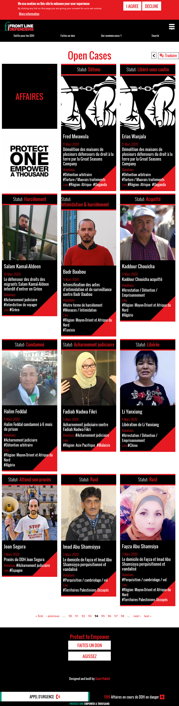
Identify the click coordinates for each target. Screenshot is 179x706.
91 (77, 616)
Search (155, 36)
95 (103, 616)
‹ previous (52, 616)
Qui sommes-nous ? (111, 36)
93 (90, 616)
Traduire (171, 55)
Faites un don (67, 36)
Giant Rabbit (102, 678)
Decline (151, 6)
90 (70, 616)
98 (122, 616)
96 (109, 616)
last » (147, 616)
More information (29, 13)
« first (39, 616)
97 (116, 616)
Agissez (90, 656)
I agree (132, 6)
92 (83, 616)
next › (137, 616)
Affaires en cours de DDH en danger (131, 697)
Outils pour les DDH (24, 36)
